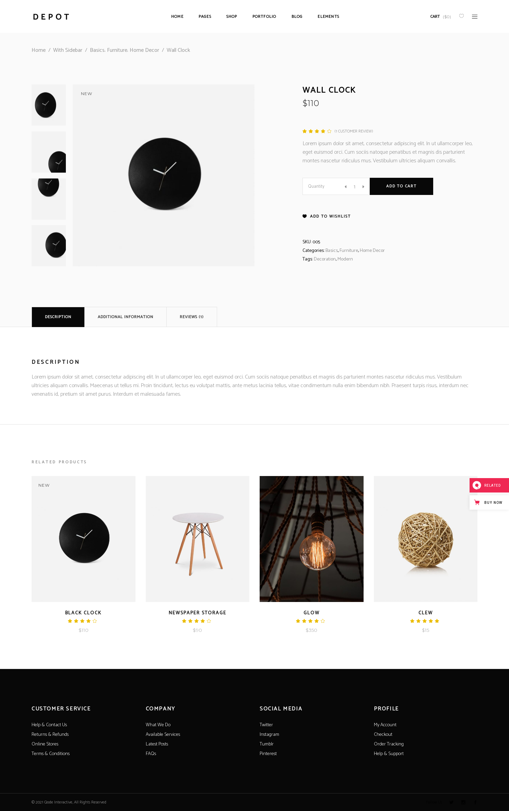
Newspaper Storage (197, 613)
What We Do (158, 725)
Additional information (125, 317)
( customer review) (354, 131)
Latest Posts (157, 744)
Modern (345, 259)
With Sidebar (67, 50)
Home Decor (144, 50)
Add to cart (401, 186)
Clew (425, 613)
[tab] (58, 317)
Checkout (383, 735)
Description (58, 317)
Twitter (266, 725)
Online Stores (45, 744)
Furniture (117, 50)
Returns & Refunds (50, 735)
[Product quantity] (354, 186)
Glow (312, 613)
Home (39, 50)
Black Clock (83, 613)
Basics (97, 50)
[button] (327, 216)
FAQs (151, 754)
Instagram (269, 735)
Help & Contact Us (49, 725)
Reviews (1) (192, 317)
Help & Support (389, 754)
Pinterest (268, 754)
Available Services (163, 735)
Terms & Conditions (51, 754)
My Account (385, 725)
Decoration (325, 259)
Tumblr (267, 744)
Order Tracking (389, 744)
